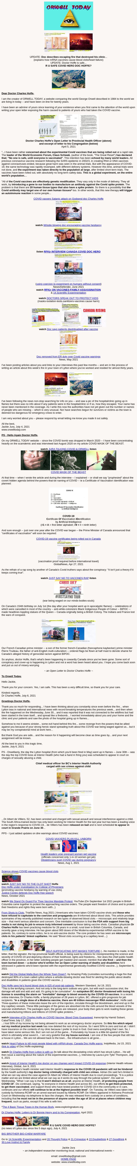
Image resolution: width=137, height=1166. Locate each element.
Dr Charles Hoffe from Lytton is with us (31, 1051)
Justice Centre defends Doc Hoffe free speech (28, 892)
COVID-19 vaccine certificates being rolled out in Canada (68, 538)
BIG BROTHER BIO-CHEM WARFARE (24, 1133)
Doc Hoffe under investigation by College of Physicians (33, 887)
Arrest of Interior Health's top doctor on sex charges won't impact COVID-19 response (57, 1063)
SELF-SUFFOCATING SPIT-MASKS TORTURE (73, 951)
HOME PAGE (68, 1159)
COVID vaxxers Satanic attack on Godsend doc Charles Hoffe (68, 198)
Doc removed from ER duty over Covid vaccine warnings (69, 356)
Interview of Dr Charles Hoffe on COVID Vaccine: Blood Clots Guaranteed (51, 1017)
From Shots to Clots (13, 912)
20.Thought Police (57, 1139)
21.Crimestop (78, 1139)
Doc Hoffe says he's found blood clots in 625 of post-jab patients (38, 985)
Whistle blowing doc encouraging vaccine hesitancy (73, 225)
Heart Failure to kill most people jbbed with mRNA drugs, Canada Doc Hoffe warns (55, 1043)
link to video (9, 1046)
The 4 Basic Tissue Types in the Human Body (28, 1106)
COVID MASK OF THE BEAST (68, 472)
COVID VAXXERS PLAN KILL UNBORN (68, 838)
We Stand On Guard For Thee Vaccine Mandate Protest (41, 901)
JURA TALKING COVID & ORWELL (69, 449)
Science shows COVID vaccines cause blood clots (30, 871)
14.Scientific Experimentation (69, 292)
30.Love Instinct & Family (16, 1142)
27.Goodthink (116, 1139)
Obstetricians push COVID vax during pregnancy (68, 859)
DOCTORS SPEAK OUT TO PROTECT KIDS (72, 298)
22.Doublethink (97, 1139)
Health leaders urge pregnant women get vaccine (68, 854)
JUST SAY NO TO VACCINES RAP (69, 578)
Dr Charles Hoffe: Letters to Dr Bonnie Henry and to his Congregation (41, 1112)
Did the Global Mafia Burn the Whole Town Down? (37, 974)
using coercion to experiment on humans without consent (68, 283)
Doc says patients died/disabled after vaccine (72, 329)
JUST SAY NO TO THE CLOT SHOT (30, 884)
